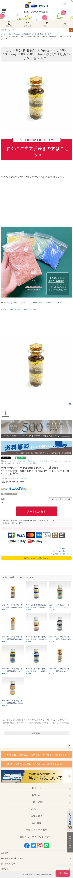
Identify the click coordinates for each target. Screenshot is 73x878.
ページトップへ (69, 746)
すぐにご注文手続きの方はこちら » (37, 148)
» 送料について (66, 548)
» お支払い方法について (62, 551)
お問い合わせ (6, 869)
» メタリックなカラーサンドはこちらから (19, 309)
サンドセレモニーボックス (41, 34)
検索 (71, 30)
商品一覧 (9, 24)
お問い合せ (27, 24)
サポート (36, 788)
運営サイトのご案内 (36, 830)
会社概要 (36, 823)
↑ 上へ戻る (63, 873)
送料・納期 (37, 802)
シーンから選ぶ (6, 34)
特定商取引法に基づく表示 (12, 858)
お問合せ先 (37, 816)
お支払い (36, 795)
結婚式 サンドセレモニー (20, 478)
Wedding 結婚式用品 (22, 34)
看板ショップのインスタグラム (37, 837)
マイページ (46, 24)
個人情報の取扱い (8, 864)
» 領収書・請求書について (61, 554)
